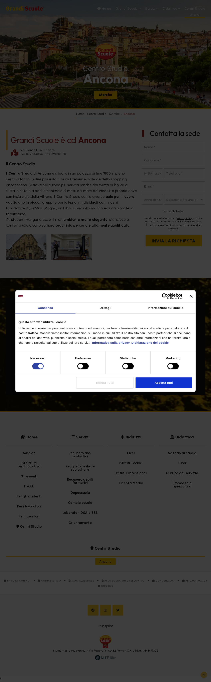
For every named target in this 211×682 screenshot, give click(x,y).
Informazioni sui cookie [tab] (165, 307)
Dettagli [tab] (106, 307)
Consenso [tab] (45, 307)
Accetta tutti (164, 382)
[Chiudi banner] (191, 296)
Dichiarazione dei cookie (150, 342)
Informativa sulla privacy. (111, 342)
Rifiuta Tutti (105, 382)
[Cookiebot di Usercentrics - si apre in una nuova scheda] (164, 296)
